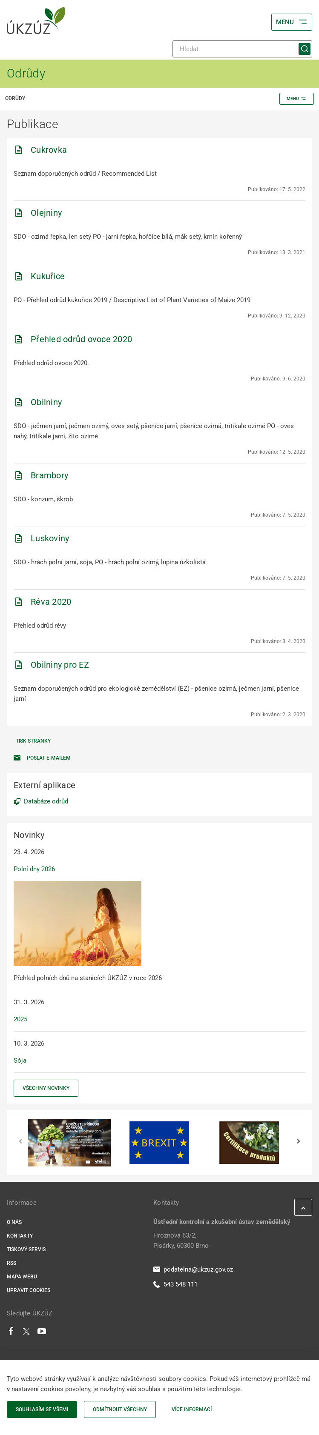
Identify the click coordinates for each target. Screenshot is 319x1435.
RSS (11, 1263)
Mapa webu (22, 1277)
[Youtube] (41, 1333)
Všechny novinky (46, 1088)
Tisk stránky (33, 741)
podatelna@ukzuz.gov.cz (193, 1269)
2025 (20, 1019)
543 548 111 (175, 1284)
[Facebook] (11, 1333)
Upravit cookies (28, 1290)
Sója (20, 1060)
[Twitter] (26, 1333)
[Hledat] (242, 48)
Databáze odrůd (46, 801)
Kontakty (20, 1236)
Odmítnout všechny (120, 1409)
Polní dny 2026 (34, 869)
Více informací (192, 1409)
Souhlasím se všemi (42, 1409)
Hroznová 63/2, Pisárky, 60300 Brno (181, 1240)
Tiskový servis (26, 1249)
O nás (14, 1222)
